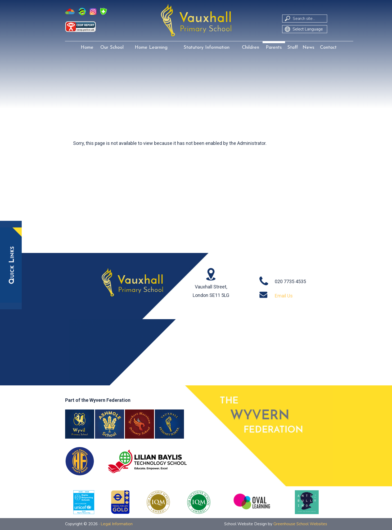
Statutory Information (206, 47)
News (308, 47)
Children (250, 47)
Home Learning (151, 47)
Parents (274, 47)
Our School (112, 47)
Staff (292, 47)
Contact (328, 47)
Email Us (284, 296)
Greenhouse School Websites (300, 524)
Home (87, 47)
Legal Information (117, 524)
